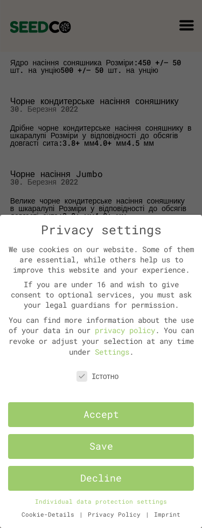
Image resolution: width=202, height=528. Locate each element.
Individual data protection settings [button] (101, 501)
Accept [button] (101, 414)
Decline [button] (101, 478)
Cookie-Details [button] (50, 514)
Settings (112, 352)
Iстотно (97, 376)
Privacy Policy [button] (116, 514)
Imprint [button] (167, 514)
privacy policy (125, 330)
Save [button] (101, 446)
